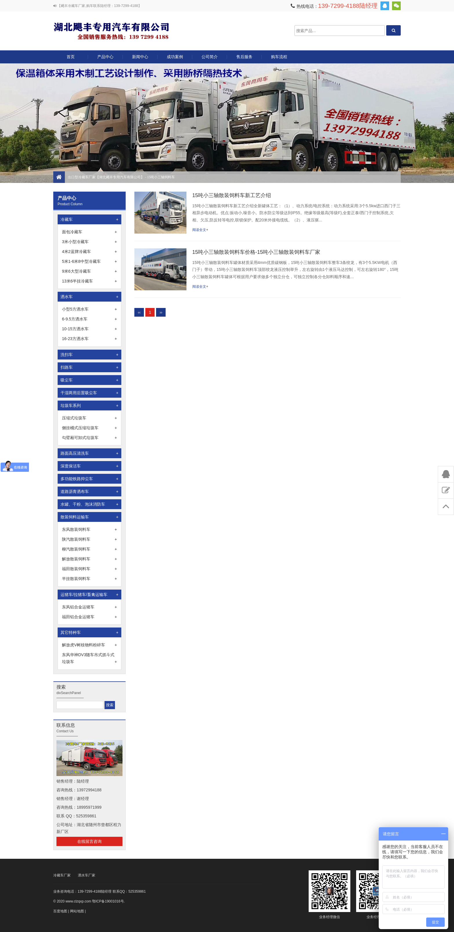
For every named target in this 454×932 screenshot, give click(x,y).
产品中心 (105, 58)
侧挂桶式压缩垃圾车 (89, 427)
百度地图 (60, 911)
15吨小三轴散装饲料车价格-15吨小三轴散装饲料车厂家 (256, 252)
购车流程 (279, 56)
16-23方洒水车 (89, 338)
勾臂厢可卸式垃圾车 (89, 437)
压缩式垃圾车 (89, 417)
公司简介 (210, 56)
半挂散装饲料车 (89, 578)
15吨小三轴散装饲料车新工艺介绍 (231, 195)
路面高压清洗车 (89, 453)
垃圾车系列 (89, 405)
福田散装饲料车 (89, 568)
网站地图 (77, 911)
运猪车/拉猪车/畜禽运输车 (89, 594)
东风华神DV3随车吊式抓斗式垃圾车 (89, 658)
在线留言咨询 (89, 841)
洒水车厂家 (86, 875)
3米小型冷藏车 (89, 241)
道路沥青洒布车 (89, 491)
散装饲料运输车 (89, 516)
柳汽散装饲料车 (89, 549)
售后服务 (244, 56)
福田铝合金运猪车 (89, 616)
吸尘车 (89, 380)
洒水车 (89, 296)
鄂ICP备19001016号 (108, 901)
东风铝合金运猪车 (89, 606)
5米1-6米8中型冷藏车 (89, 261)
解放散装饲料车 (89, 558)
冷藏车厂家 (62, 875)
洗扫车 (89, 354)
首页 (71, 56)
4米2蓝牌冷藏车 (89, 251)
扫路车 (89, 367)
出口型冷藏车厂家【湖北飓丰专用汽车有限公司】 (111, 30)
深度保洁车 (89, 466)
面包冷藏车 (89, 231)
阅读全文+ (200, 230)
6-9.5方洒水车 (89, 318)
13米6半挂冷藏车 (89, 281)
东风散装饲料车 (89, 529)
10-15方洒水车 (89, 328)
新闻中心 (140, 56)
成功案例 (175, 56)
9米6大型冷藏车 (89, 271)
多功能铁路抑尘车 (89, 478)
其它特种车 (89, 632)
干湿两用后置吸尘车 (89, 392)
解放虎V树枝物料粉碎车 (89, 644)
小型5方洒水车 (89, 309)
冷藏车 (89, 219)
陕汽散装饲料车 (89, 539)
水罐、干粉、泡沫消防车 (89, 504)
